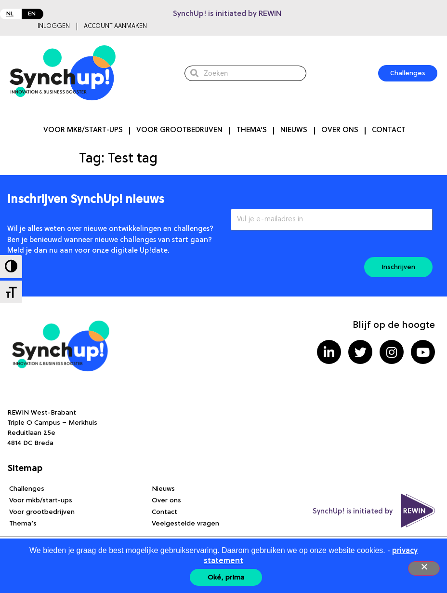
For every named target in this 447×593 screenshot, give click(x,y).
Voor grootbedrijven (179, 130)
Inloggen (54, 26)
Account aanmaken (115, 26)
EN (32, 14)
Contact (389, 130)
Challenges (26, 488)
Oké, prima (226, 577)
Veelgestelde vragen (185, 523)
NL (9, 14)
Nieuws (293, 130)
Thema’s (252, 130)
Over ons (339, 130)
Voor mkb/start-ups (83, 130)
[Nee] (424, 568)
